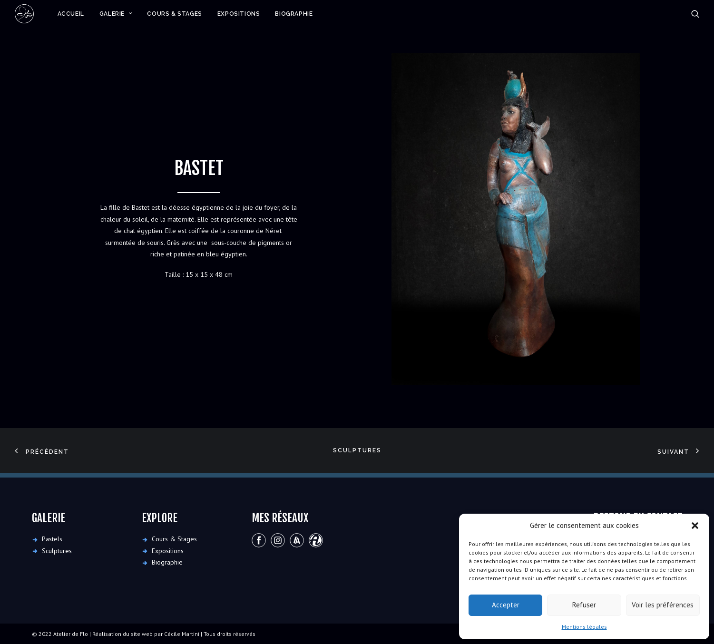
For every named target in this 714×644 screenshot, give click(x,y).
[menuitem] (71, 14)
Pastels (52, 539)
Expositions (238, 13)
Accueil (71, 13)
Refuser (584, 604)
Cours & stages (174, 13)
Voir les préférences (663, 604)
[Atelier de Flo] (24, 13)
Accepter (505, 604)
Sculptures (357, 450)
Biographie (294, 13)
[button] (695, 525)
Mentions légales (584, 626)
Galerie (115, 13)
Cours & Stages (174, 539)
